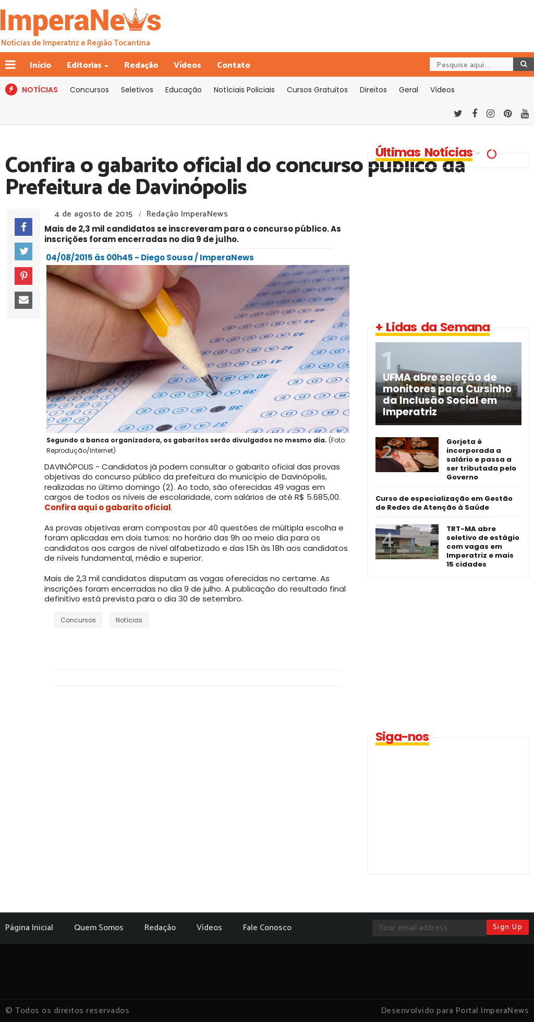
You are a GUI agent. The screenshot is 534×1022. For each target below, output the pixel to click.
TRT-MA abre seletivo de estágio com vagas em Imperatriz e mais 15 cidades (482, 546)
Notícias (129, 620)
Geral (408, 90)
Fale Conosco (267, 928)
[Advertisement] (446, 243)
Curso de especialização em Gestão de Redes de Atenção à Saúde (444, 503)
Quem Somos (99, 928)
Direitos (373, 90)
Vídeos (187, 65)
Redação (141, 65)
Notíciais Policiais (244, 90)
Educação (183, 90)
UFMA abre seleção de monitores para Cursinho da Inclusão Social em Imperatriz (447, 395)
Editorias (85, 65)
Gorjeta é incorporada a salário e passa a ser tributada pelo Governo (481, 459)
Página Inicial (29, 928)
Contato (233, 65)
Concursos (89, 90)
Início (40, 65)
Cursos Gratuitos (317, 90)
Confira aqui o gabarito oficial (107, 507)
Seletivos (137, 90)
